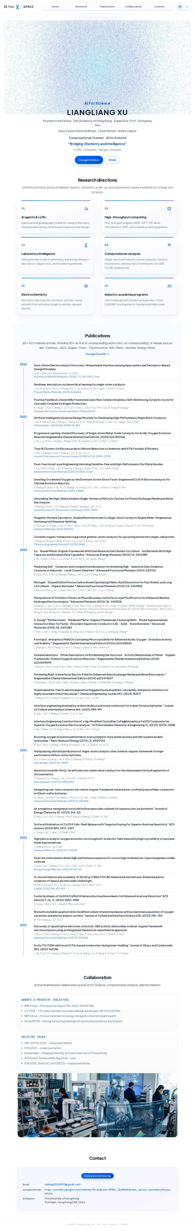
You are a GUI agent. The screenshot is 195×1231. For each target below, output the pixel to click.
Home (55, 6)
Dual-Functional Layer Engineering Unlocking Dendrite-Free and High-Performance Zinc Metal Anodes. (99, 464)
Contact (159, 6)
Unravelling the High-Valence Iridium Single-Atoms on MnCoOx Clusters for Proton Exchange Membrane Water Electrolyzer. (103, 500)
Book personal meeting (97, 1175)
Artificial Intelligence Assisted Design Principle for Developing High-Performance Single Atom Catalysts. (100, 417)
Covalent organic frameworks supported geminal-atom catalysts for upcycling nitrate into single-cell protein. (104, 536)
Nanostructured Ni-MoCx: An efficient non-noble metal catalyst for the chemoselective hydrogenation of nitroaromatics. (101, 772)
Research (81, 6)
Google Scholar (89, 159)
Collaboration (133, 6)
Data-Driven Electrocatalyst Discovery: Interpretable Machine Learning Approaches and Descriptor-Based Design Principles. (102, 367)
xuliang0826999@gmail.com (63, 1184)
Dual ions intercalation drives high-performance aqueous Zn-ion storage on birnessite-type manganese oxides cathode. (104, 859)
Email (112, 159)
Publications (107, 6)
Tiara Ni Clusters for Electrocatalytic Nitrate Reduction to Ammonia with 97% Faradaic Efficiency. (96, 448)
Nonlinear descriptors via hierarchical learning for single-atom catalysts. (80, 384)
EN (180, 6)
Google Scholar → (97, 354)
